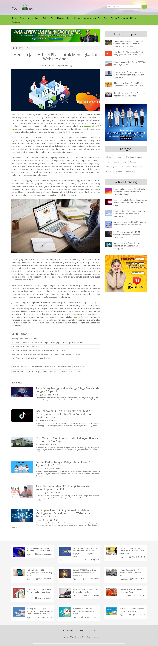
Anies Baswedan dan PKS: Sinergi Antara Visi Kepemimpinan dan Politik (63, 487)
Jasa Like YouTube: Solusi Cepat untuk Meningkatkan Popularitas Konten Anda (130, 203)
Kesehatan (35, 18)
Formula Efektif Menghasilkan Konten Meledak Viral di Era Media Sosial (84, 572)
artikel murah (80, 366)
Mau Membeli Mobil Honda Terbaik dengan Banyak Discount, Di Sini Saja (67, 439)
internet (124, 18)
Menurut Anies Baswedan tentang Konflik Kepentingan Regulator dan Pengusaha (128, 75)
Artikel (82, 630)
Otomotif (115, 18)
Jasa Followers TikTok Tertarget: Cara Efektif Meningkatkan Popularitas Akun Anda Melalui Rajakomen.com (64, 414)
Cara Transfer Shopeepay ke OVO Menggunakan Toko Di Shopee (128, 53)
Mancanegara (90, 18)
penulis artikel (64, 366)
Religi (69, 18)
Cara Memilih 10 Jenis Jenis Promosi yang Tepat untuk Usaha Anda (83, 611)
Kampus (77, 18)
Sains (106, 18)
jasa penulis (18, 371)
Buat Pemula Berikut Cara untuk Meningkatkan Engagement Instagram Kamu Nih (47, 342)
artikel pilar (37, 366)
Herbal (14, 18)
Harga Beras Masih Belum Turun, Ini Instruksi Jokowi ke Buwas (129, 94)
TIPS (27, 48)
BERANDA (17, 48)
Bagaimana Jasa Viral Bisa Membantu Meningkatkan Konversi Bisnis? (129, 223)
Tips (53, 18)
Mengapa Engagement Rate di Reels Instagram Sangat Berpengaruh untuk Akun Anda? (129, 192)
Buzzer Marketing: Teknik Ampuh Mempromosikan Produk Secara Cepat (39, 592)
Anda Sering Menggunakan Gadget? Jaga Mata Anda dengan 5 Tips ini (67, 389)
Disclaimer (94, 630)
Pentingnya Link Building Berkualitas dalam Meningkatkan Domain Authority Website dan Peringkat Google (64, 513)
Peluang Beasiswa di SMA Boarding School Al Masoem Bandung (130, 572)
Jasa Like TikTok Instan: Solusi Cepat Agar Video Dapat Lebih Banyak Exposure (45, 354)
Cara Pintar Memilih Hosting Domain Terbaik (31, 358)
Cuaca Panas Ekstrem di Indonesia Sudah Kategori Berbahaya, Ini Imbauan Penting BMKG (128, 44)
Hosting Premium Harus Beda (24, 338)
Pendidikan (16, 22)
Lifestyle (134, 18)
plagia (77, 371)
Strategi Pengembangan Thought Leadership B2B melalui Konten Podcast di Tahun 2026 (39, 611)
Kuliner (46, 18)
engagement (41, 371)
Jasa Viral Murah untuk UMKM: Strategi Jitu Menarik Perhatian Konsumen (126, 235)
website (29, 371)
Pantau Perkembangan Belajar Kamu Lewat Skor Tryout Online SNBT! (65, 463)
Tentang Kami (68, 630)
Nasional (61, 18)
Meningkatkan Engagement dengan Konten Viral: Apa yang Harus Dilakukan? (129, 214)
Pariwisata (24, 18)
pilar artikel (50, 366)
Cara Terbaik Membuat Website (25, 346)
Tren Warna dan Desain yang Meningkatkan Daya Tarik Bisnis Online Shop (132, 551)
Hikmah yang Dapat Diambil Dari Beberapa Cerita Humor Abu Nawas (128, 84)
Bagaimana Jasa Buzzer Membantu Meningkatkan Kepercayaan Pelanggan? (128, 246)
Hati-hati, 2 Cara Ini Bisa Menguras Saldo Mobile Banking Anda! (39, 572)
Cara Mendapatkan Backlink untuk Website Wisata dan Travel (38, 350)
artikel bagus (66, 371)
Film (99, 18)
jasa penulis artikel (21, 366)
